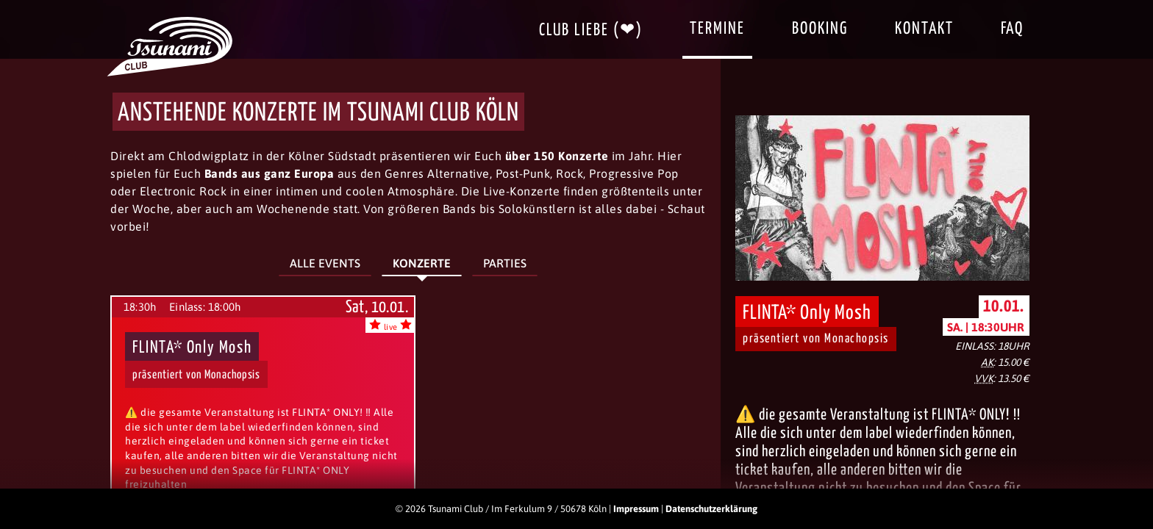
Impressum (636, 508)
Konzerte (422, 263)
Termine (717, 29)
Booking (820, 29)
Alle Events (325, 263)
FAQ (1012, 29)
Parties (504, 263)
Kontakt (924, 29)
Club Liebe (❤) (591, 30)
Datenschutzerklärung (711, 508)
